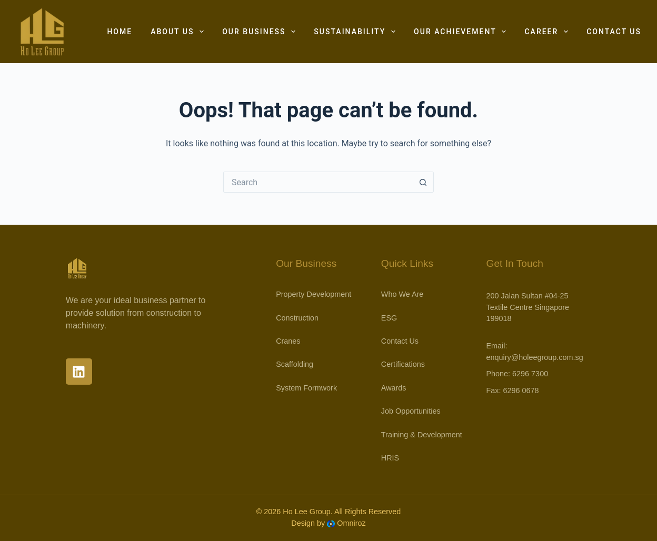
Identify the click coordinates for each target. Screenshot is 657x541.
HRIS (390, 458)
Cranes (288, 341)
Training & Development (421, 434)
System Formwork (306, 388)
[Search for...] (318, 182)
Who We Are (402, 294)
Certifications (403, 364)
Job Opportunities (411, 411)
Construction (297, 318)
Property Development (313, 294)
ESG (389, 318)
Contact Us (613, 31)
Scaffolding (294, 364)
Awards (393, 388)
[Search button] (423, 182)
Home (119, 31)
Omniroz (351, 523)
